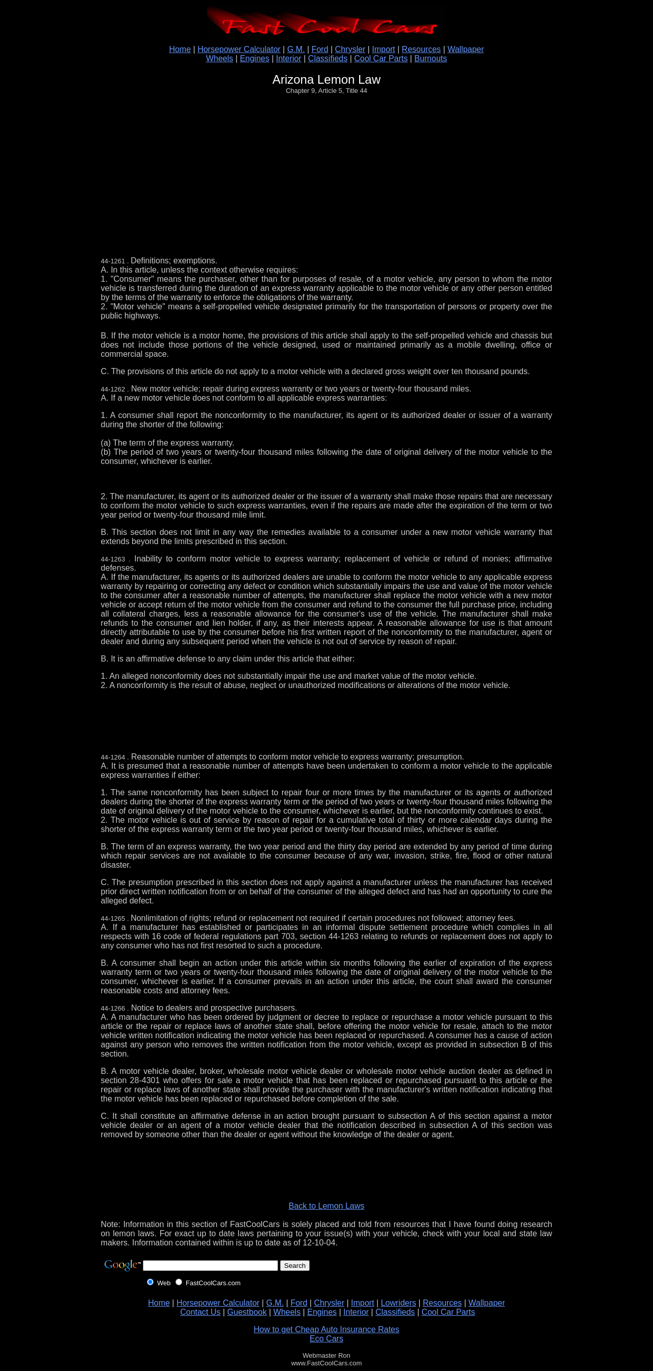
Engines (254, 58)
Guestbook (246, 1312)
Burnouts (430, 58)
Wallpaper (465, 49)
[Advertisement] (328, 173)
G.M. (296, 49)
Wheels (219, 58)
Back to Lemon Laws (327, 1206)
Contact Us (200, 1312)
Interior (289, 58)
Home (180, 49)
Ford (320, 49)
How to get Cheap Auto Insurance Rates (326, 1329)
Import (383, 49)
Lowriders (398, 1303)
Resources (421, 49)
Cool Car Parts (381, 58)
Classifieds (327, 58)
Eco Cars (326, 1338)
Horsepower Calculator (239, 49)
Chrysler (350, 49)
